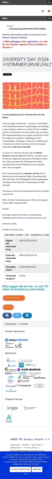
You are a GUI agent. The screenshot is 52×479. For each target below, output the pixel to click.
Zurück (8, 307)
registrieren (33, 42)
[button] (26, 324)
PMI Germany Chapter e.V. (34, 439)
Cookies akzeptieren (20, 469)
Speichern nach (12, 298)
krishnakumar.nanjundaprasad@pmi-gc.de (31, 218)
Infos (26, 474)
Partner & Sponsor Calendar (14, 38)
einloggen (15, 42)
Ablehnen (37, 469)
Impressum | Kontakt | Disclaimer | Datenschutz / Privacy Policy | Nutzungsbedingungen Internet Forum (27, 448)
